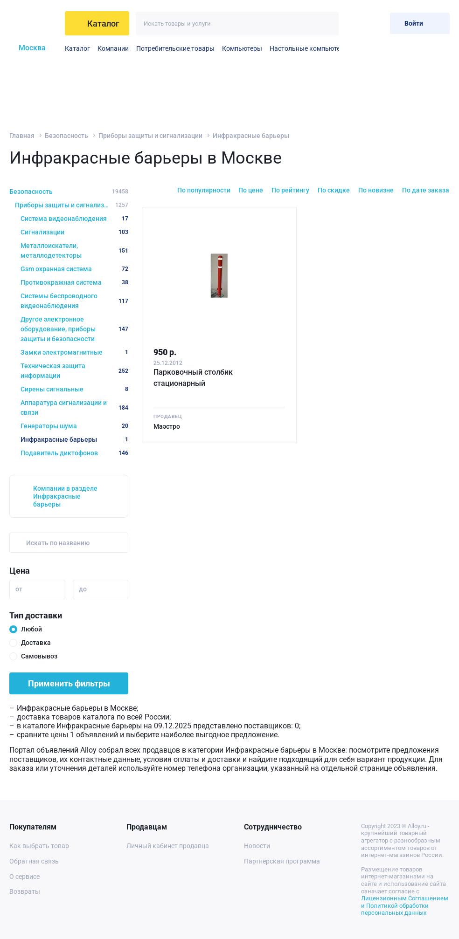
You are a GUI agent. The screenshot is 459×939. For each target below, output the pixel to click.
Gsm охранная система (74, 269)
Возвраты (24, 891)
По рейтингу (290, 190)
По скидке (334, 190)
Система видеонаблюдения (74, 218)
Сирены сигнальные (74, 389)
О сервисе (24, 876)
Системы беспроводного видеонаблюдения (74, 300)
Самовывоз (39, 656)
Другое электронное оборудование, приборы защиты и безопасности (74, 329)
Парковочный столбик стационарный (193, 378)
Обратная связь (34, 861)
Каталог (77, 48)
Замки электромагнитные (74, 352)
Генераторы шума (74, 426)
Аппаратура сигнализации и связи (74, 407)
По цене (250, 190)
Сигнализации (74, 232)
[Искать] (326, 23)
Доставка (36, 642)
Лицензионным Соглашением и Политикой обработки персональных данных (404, 905)
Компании (113, 48)
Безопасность (66, 135)
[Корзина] (375, 23)
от (18, 589)
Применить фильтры (69, 683)
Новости (257, 846)
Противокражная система (74, 282)
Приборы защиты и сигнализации (150, 135)
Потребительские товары (175, 48)
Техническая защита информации (74, 370)
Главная (22, 135)
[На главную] (34, 23)
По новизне (376, 190)
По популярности (203, 190)
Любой (31, 629)
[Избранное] (352, 23)
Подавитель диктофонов (74, 453)
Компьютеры (242, 48)
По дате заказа (425, 190)
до (83, 589)
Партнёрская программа (282, 861)
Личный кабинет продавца (167, 846)
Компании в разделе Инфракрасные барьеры (65, 496)
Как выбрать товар (39, 846)
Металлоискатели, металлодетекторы (74, 250)
